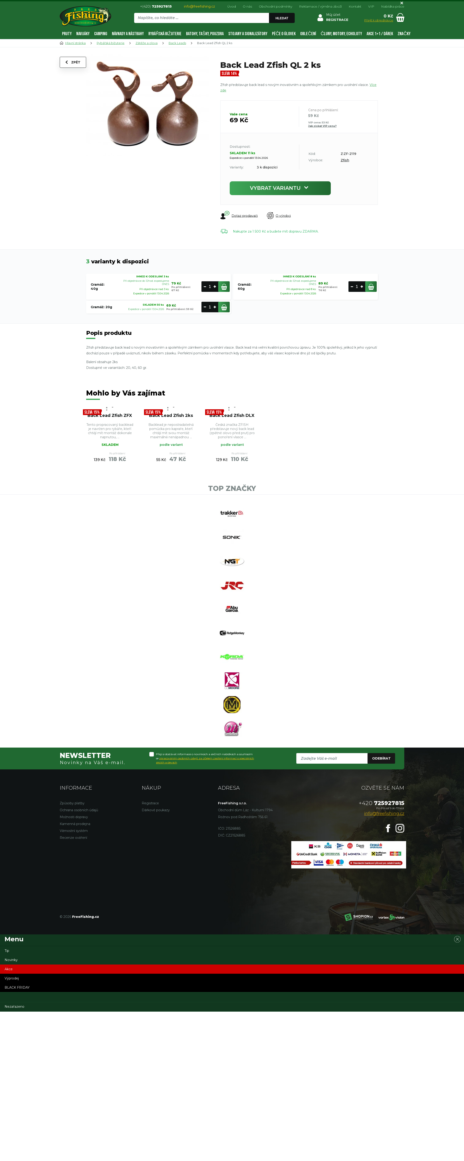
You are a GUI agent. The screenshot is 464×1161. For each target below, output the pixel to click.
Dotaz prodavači (239, 215)
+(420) (156, 6)
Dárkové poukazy (156, 810)
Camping (100, 34)
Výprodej (12, 978)
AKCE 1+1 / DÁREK (380, 34)
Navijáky (83, 34)
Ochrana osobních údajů (79, 810)
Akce (9, 969)
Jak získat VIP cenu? (322, 126)
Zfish (345, 160)
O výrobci (279, 216)
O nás (247, 6)
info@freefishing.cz (199, 6)
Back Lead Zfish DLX (232, 415)
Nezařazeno (14, 1006)
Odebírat (381, 758)
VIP (371, 6)
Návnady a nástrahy (128, 34)
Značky (404, 34)
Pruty (67, 34)
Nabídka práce (392, 6)
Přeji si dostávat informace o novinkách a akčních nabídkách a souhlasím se (205, 758)
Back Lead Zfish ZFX (110, 415)
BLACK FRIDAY (17, 987)
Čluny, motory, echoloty (341, 34)
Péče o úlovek (284, 34)
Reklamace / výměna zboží (320, 6)
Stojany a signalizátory (247, 34)
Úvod (231, 6)
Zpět (72, 62)
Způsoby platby (72, 803)
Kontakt (355, 6)
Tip (7, 951)
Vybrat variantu (280, 188)
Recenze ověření (73, 838)
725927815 (381, 803)
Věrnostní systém (74, 831)
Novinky (11, 960)
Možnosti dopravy (74, 817)
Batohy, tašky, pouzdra (205, 34)
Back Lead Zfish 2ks (171, 415)
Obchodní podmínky (275, 6)
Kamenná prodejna (75, 824)
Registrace (150, 803)
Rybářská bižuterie (164, 34)
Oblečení (308, 34)
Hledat (281, 18)
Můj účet (333, 15)
